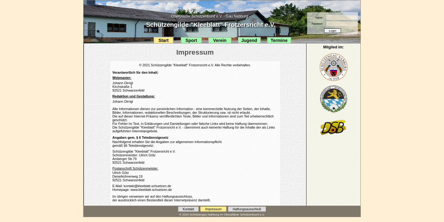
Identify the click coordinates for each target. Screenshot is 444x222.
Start (163, 40)
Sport (191, 40)
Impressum (213, 209)
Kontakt (188, 209)
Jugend (249, 40)
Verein (220, 40)
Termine (279, 40)
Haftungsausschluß (247, 209)
